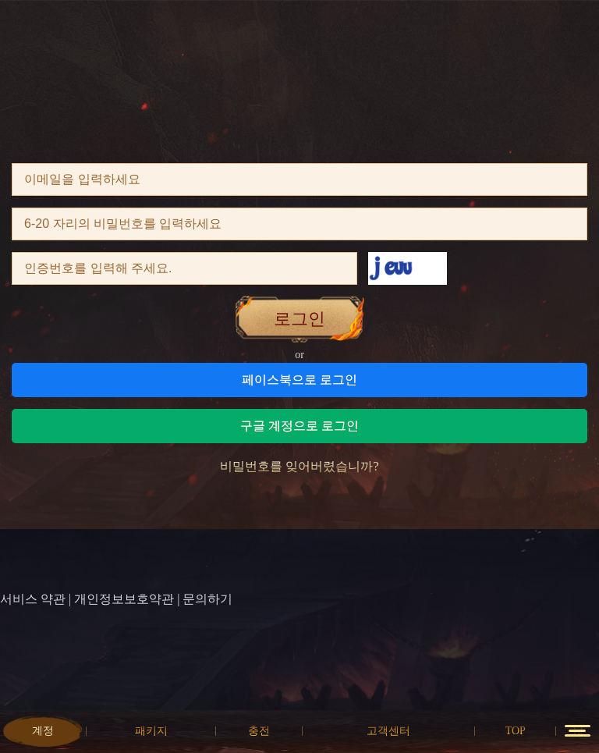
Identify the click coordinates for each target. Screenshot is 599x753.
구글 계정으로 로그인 (299, 425)
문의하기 (207, 599)
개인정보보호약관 (124, 599)
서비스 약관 (33, 599)
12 (577, 731)
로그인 (299, 319)
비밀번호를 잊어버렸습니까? (299, 466)
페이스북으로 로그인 (299, 379)
